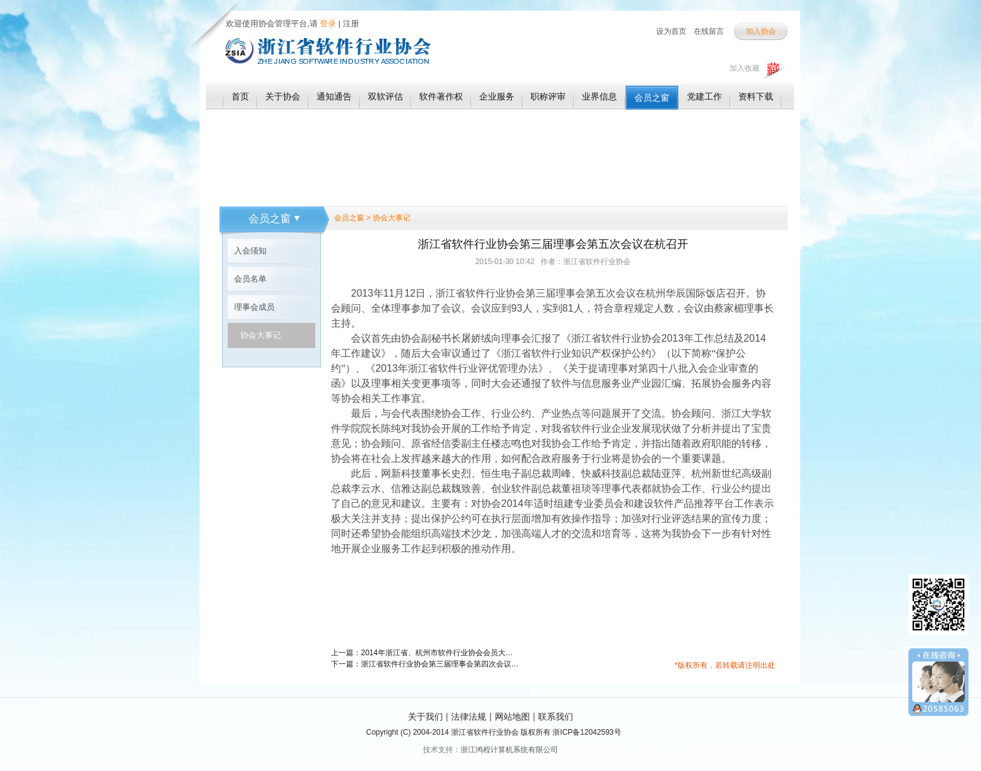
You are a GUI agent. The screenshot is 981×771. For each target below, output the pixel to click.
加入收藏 (744, 68)
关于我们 (425, 717)
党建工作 (704, 96)
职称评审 (548, 96)
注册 (351, 23)
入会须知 (250, 250)
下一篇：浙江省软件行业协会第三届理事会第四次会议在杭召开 (425, 664)
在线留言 (709, 31)
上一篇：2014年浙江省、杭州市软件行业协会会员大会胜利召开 (425, 652)
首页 (240, 96)
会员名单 (250, 278)
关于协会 (282, 96)
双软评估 (385, 96)
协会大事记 (260, 335)
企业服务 (496, 96)
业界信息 (599, 96)
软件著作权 (441, 96)
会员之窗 (651, 98)
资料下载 (755, 96)
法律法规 (468, 717)
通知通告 (334, 96)
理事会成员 (254, 307)
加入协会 (761, 31)
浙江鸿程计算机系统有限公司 (509, 749)
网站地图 (512, 717)
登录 (327, 23)
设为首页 (671, 31)
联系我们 (555, 717)
